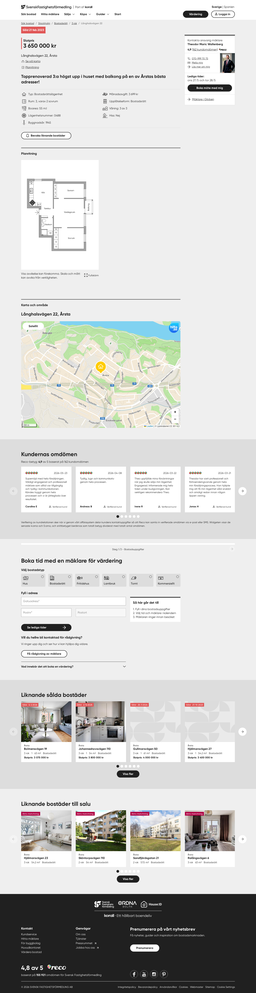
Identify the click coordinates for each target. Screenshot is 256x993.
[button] (101, 368)
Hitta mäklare (50, 14)
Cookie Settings (226, 987)
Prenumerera (144, 948)
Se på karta (32, 61)
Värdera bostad (31, 952)
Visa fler (128, 774)
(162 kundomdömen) (205, 49)
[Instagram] (154, 974)
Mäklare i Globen (203, 99)
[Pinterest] (164, 974)
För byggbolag (30, 943)
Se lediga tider (36, 627)
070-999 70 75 (200, 58)
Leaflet (148, 426)
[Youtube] (144, 974)
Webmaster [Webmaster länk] (197, 987)
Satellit (33, 326)
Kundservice (29, 934)
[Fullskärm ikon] (91, 276)
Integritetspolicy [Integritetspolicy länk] (127, 987)
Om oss (81, 934)
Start (117, 14)
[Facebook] (134, 974)
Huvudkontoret (31, 947)
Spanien (229, 7)
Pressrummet (84, 943)
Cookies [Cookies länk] (184, 987)
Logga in (224, 14)
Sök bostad (28, 14)
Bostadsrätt (61, 23)
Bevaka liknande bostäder (46, 134)
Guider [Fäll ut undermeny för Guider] (100, 14)
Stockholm (44, 23)
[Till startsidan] (56, 7)
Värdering (195, 14)
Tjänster (81, 938)
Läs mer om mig (201, 66)
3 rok (74, 23)
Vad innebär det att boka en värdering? (47, 666)
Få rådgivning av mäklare (44, 653)
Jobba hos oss (85, 947)
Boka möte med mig (209, 88)
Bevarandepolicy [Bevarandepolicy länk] (148, 987)
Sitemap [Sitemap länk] (210, 987)
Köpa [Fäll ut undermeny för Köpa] (83, 14)
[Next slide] (242, 491)
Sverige (217, 7)
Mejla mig (197, 62)
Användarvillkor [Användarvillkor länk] (169, 987)
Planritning (32, 67)
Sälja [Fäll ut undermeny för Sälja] (67, 14)
